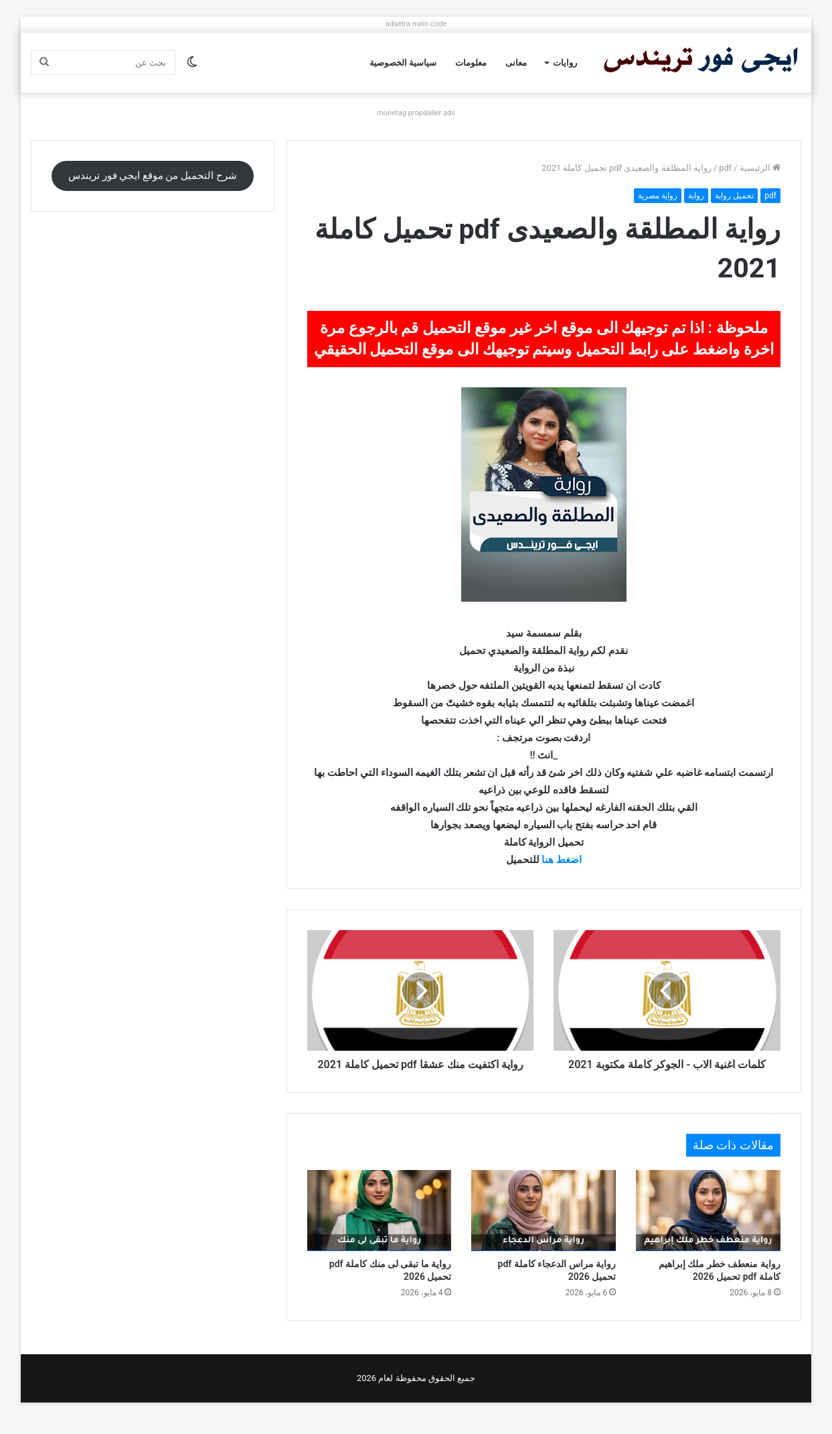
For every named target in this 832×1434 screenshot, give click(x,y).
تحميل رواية (734, 195)
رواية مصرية (657, 195)
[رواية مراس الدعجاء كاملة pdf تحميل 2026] (543, 1225)
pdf (725, 168)
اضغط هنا (562, 860)
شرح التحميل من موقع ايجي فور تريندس (152, 176)
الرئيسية (760, 168)
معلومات (471, 63)
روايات (565, 63)
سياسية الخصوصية (402, 63)
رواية (696, 195)
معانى (516, 63)
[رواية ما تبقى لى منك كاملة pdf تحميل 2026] (379, 1225)
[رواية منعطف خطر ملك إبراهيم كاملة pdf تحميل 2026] (708, 1225)
